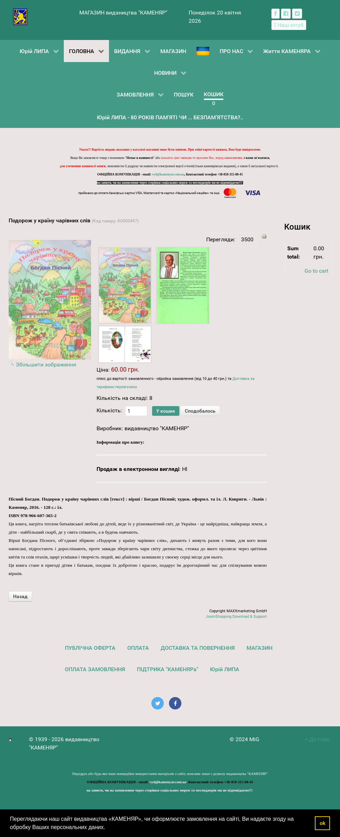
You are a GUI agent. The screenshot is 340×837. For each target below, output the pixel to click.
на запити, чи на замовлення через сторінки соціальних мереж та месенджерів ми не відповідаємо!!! (170, 182)
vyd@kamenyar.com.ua (168, 174)
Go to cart (316, 271)
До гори (317, 739)
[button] (108, 828)
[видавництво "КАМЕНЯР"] (20, 16)
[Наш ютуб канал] (288, 25)
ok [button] (323, 823)
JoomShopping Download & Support (236, 616)
